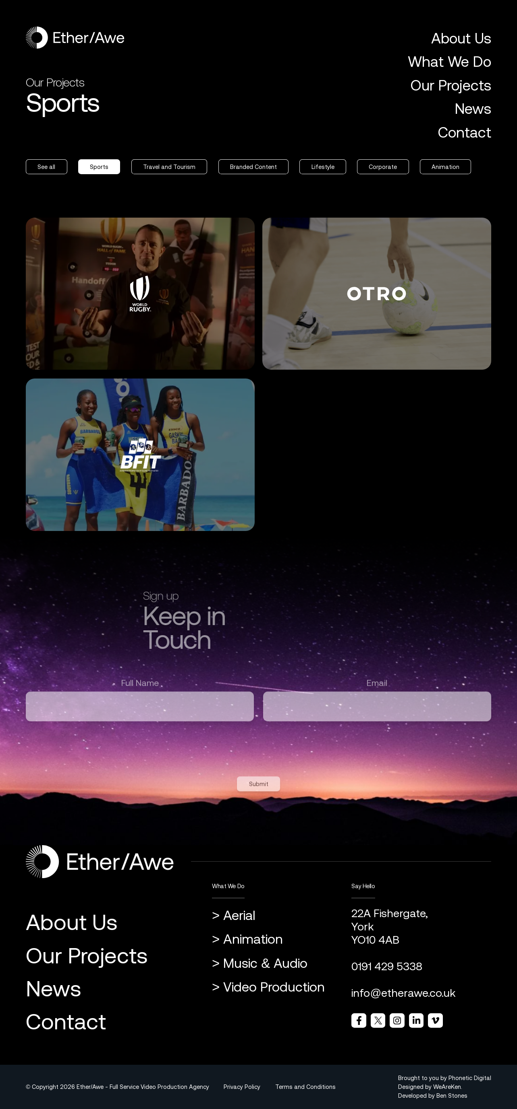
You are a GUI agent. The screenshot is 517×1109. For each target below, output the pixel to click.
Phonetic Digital (469, 1077)
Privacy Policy (242, 1086)
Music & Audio (265, 963)
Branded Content (253, 166)
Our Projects (450, 85)
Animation (445, 166)
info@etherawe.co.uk (403, 993)
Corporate (383, 166)
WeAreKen (447, 1086)
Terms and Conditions (305, 1086)
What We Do (449, 61)
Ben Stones (451, 1095)
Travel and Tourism (169, 166)
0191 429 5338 (386, 966)
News (473, 108)
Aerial (239, 915)
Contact (464, 132)
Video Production (274, 986)
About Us (461, 38)
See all (46, 166)
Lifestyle (322, 166)
